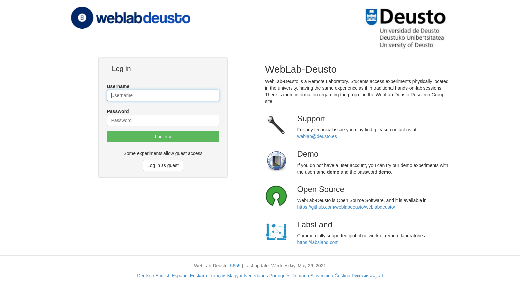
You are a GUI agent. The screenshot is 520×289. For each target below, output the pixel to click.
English (162, 275)
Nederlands (256, 275)
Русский (360, 275)
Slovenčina (321, 275)
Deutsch (145, 275)
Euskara (198, 275)
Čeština (342, 275)
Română (300, 275)
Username (118, 86)
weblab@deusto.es (317, 136)
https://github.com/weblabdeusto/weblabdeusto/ (346, 207)
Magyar (235, 275)
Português (280, 275)
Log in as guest (163, 165)
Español (180, 275)
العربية (376, 275)
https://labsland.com (318, 242)
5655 (235, 265)
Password (118, 111)
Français (217, 275)
